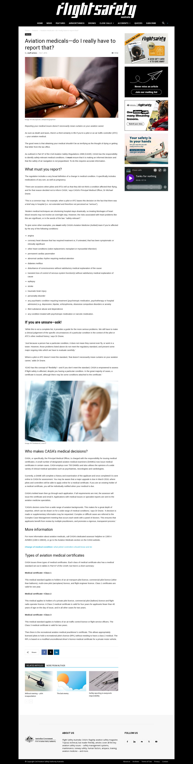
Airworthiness (76, 23)
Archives (136, 761)
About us (126, 761)
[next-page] (31, 701)
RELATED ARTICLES (35, 666)
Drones (92, 23)
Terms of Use (147, 761)
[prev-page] (26, 701)
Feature (35, 30)
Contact (165, 761)
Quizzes (138, 23)
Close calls (107, 23)
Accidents (124, 23)
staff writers (32, 53)
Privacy (157, 761)
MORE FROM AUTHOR (56, 666)
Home (40, 23)
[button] (164, 23)
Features (60, 23)
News (49, 23)
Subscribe (151, 23)
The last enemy (62, 693)
